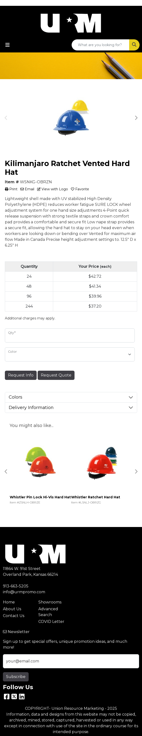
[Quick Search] (100, 44)
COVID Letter (51, 621)
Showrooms (49, 602)
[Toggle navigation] (7, 45)
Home (9, 602)
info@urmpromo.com (24, 592)
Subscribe (15, 676)
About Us (12, 609)
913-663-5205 (15, 586)
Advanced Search (48, 612)
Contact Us (13, 615)
